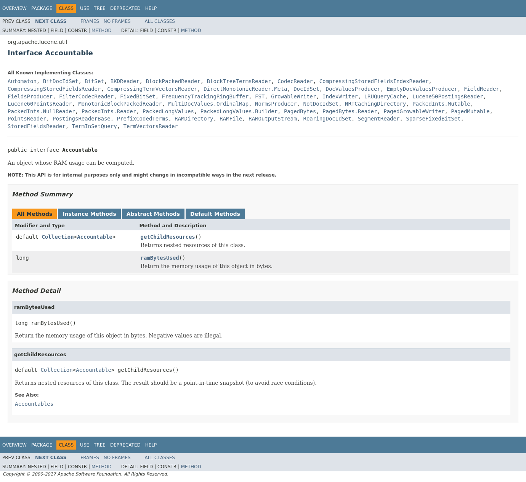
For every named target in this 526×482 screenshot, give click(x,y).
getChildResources (168, 237)
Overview (14, 8)
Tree (100, 8)
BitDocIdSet (61, 81)
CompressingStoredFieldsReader (54, 89)
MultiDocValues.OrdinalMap (208, 104)
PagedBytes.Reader (349, 111)
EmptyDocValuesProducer (422, 89)
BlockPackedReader (173, 81)
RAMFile (231, 119)
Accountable (94, 237)
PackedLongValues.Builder (238, 111)
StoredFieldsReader (37, 126)
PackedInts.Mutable (441, 104)
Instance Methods (89, 214)
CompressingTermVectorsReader (152, 89)
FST (260, 96)
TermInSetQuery (94, 126)
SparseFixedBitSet (433, 119)
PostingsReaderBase (82, 119)
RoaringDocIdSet (327, 119)
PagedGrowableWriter (413, 111)
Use (84, 8)
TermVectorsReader (150, 126)
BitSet (94, 81)
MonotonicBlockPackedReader (120, 104)
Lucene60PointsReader (40, 104)
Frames (89, 21)
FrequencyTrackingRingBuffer (205, 96)
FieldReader (481, 89)
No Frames (117, 21)
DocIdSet (306, 89)
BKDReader (125, 81)
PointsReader (27, 119)
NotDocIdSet (320, 104)
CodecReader (295, 81)
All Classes (160, 21)
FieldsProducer (30, 96)
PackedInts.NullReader (41, 111)
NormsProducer (276, 104)
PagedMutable (470, 111)
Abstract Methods (153, 214)
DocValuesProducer (353, 89)
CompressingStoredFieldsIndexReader (374, 81)
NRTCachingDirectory (375, 104)
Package (41, 8)
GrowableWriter (293, 96)
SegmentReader (379, 119)
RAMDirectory (194, 119)
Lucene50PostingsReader (447, 96)
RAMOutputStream (273, 119)
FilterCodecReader (86, 96)
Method (101, 30)
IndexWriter (340, 96)
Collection (58, 237)
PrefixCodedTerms (142, 119)
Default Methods (215, 214)
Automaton (22, 81)
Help (151, 8)
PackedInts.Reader (109, 111)
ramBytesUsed (160, 258)
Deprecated (125, 8)
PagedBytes (300, 111)
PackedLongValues (168, 111)
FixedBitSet (138, 96)
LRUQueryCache (385, 96)
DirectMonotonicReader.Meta (245, 89)
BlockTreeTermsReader (239, 81)
